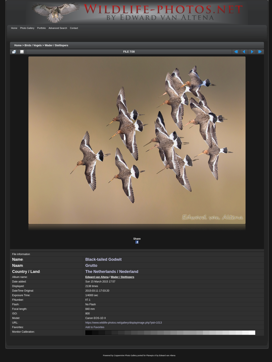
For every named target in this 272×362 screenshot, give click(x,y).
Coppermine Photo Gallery (125, 355)
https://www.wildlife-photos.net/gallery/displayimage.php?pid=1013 (123, 322)
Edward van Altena (97, 277)
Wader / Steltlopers (56, 45)
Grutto (91, 265)
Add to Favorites (94, 327)
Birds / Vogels (33, 45)
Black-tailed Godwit (103, 259)
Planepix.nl (151, 355)
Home (17, 45)
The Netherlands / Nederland (111, 271)
